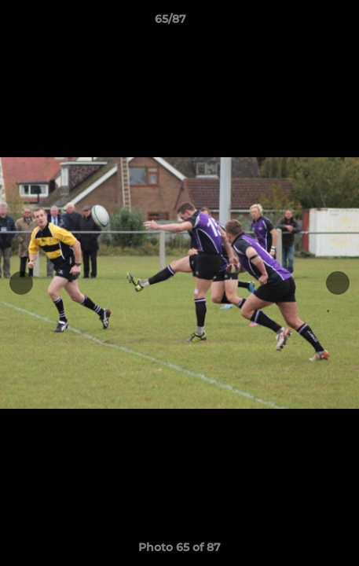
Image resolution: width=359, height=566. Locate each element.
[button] (302, 23)
